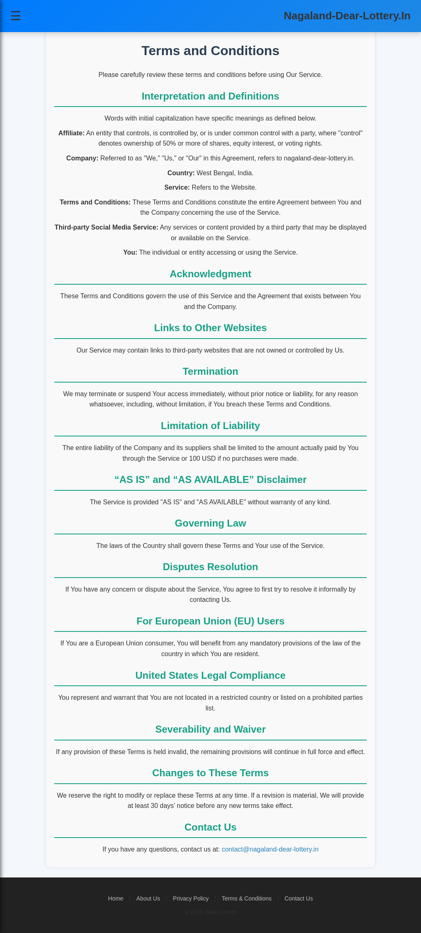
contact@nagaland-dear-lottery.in (270, 849)
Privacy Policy (191, 898)
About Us (148, 898)
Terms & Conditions (246, 898)
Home (115, 898)
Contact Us (299, 898)
